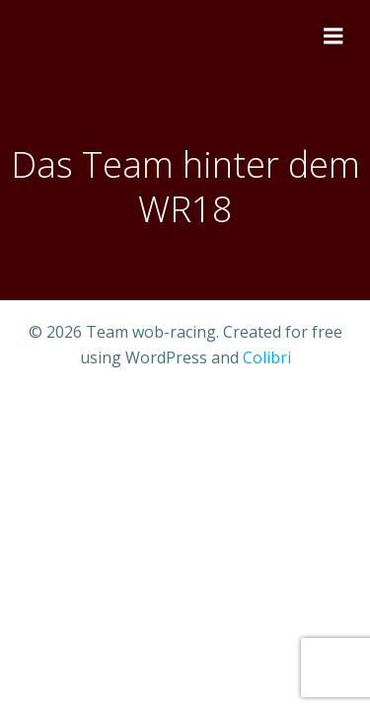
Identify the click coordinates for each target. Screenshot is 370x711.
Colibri (267, 357)
